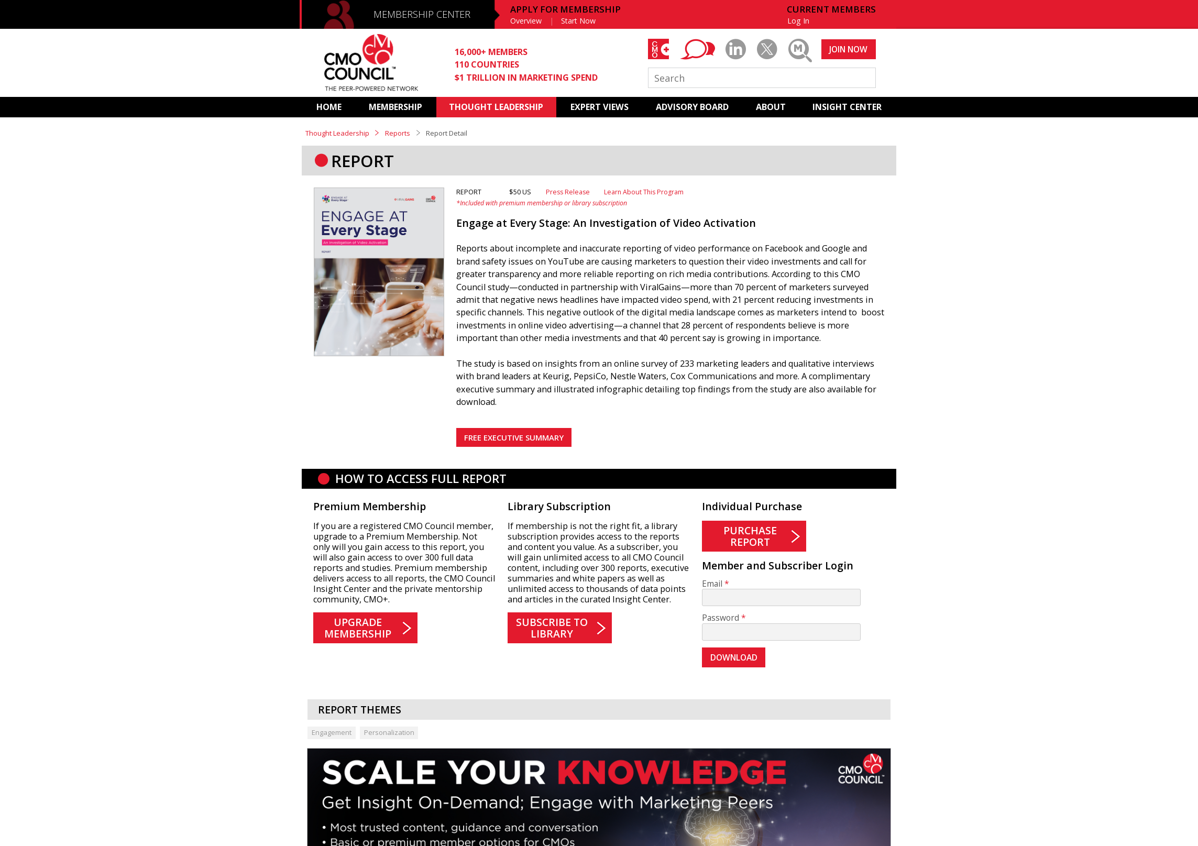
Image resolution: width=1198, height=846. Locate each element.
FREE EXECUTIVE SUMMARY (514, 437)
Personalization (389, 732)
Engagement (331, 732)
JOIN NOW (848, 49)
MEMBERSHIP (395, 107)
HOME (329, 107)
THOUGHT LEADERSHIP (496, 107)
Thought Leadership (337, 133)
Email (712, 584)
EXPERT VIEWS (599, 107)
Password (720, 618)
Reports (397, 133)
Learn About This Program (644, 192)
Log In (798, 21)
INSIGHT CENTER (847, 107)
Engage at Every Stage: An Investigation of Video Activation (606, 223)
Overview (526, 21)
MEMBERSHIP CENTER (421, 14)
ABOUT (771, 107)
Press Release (568, 192)
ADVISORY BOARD (692, 107)
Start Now (578, 21)
